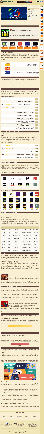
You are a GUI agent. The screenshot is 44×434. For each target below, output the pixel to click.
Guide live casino (35, 235)
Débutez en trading (27, 417)
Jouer (41, 44)
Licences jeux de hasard (18, 426)
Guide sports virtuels (36, 247)
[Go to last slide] (1, 13)
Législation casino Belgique (22, 426)
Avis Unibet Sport (12, 104)
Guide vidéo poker (35, 244)
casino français (14, 265)
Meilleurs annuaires (35, 417)
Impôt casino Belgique (11, 417)
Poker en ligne (10, 301)
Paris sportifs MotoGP (19, 416)
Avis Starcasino (3, 416)
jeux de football (32, 394)
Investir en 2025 (26, 416)
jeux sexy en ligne (21, 390)
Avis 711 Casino (17, 209)
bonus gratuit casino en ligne (6, 290)
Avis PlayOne (31, 209)
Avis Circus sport (12, 148)
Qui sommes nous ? (17, 432)
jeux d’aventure (6, 394)
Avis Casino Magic (11, 209)
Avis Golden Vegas (4, 209)
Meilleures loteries (34, 416)
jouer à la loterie (28, 57)
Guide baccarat (35, 238)
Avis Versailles (36, 203)
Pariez (37, 104)
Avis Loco (4, 203)
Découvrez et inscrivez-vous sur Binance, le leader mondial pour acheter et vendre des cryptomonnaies (19, 326)
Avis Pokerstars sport (13, 107)
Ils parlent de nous (20, 432)
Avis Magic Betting (18, 203)
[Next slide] (26, 13)
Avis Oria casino (3, 417)
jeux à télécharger (13, 394)
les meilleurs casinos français (35, 290)
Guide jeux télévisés (36, 241)
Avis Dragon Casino (24, 209)
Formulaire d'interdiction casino (20, 425)
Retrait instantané (11, 416)
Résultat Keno (7, 70)
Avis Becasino (24, 203)
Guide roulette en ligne (36, 232)
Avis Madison (11, 203)
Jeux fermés (24, 432)
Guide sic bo (36, 250)
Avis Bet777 (13, 145)
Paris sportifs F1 (18, 417)
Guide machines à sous (35, 229)
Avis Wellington (31, 203)
